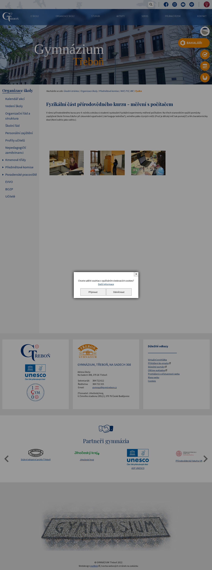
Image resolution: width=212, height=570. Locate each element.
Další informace (106, 284)
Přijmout (93, 292)
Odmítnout (119, 292)
